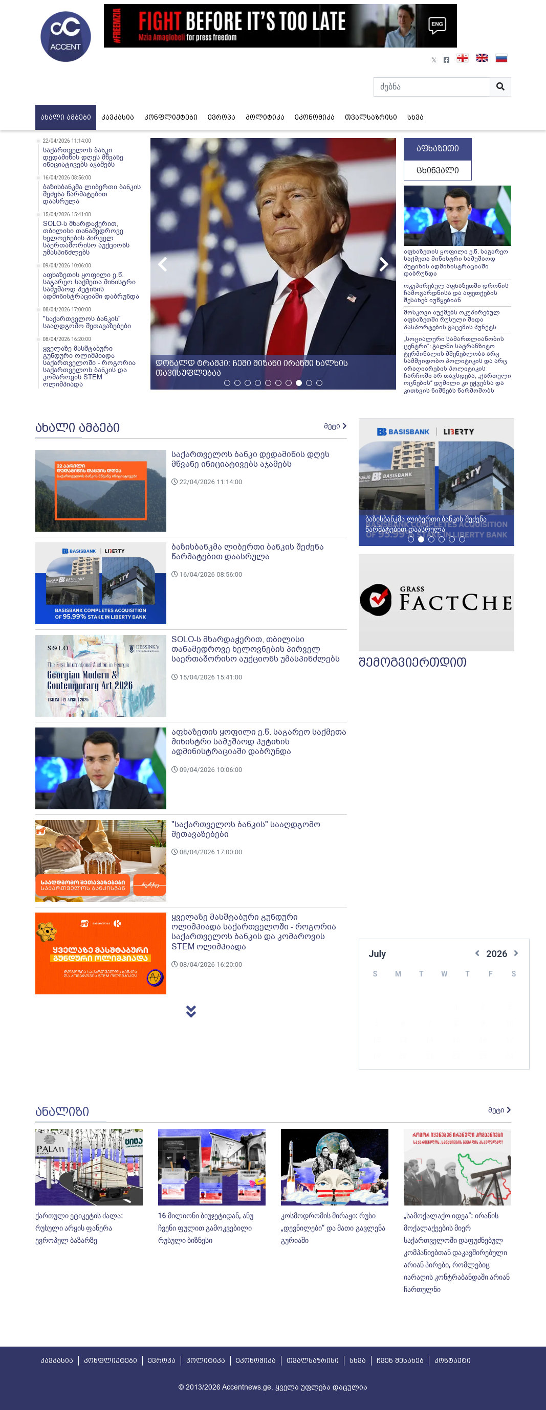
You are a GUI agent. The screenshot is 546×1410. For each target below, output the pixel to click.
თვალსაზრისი (371, 117)
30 (482, 1057)
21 (429, 1041)
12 (376, 1024)
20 (403, 1041)
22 (456, 1041)
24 (509, 1041)
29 (456, 1057)
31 (509, 1057)
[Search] (432, 87)
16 (482, 1024)
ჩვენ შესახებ (400, 1360)
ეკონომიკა (315, 117)
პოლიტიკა (265, 117)
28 (429, 1057)
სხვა (415, 117)
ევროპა (221, 117)
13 (403, 1024)
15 (456, 1024)
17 (509, 1024)
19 (376, 1041)
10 (509, 1008)
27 (403, 1057)
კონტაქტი (452, 1360)
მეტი (335, 426)
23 (482, 1041)
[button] (384, 264)
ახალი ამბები (65, 117)
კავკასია (117, 117)
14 (429, 1024)
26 (376, 1057)
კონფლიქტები (171, 117)
